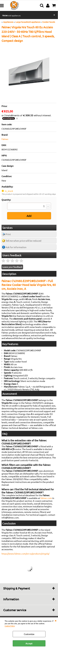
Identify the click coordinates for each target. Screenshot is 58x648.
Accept (29, 643)
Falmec (5, 139)
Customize (29, 634)
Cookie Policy (10, 626)
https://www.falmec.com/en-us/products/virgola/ (25, 553)
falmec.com (46, 498)
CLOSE (55, 620)
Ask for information (16, 247)
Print (8, 234)
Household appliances (11, 15)
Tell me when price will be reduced (23, 240)
